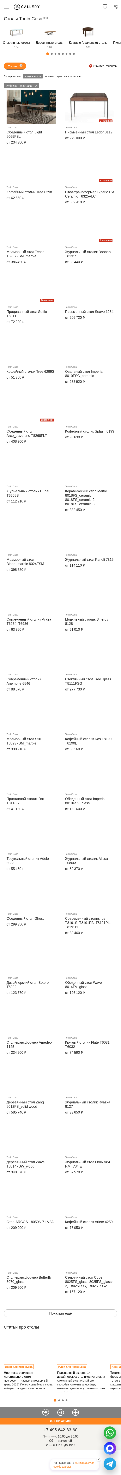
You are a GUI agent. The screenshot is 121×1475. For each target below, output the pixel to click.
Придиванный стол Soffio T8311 (27, 314)
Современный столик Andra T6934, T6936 (29, 621)
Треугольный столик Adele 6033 (28, 861)
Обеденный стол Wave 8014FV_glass (83, 985)
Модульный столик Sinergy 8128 (86, 621)
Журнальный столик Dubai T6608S (28, 493)
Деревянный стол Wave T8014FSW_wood (26, 1164)
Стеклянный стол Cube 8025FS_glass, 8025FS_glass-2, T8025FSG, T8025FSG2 (89, 1282)
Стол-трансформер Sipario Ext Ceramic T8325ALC (89, 194)
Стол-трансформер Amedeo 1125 (29, 1045)
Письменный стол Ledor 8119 (88, 132)
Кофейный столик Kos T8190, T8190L (88, 741)
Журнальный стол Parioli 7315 (89, 560)
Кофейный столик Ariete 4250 (88, 1222)
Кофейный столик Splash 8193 (89, 431)
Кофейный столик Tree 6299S (30, 372)
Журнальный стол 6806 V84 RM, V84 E (87, 1164)
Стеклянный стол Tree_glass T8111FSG (88, 681)
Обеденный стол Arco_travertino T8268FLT (27, 433)
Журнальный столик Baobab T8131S (88, 254)
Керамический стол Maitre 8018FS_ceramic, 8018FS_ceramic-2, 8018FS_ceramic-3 (86, 497)
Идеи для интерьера (19, 1366)
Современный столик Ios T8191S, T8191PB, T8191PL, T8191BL (88, 923)
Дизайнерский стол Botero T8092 (28, 985)
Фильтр (15, 66)
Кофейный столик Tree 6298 (29, 192)
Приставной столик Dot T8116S (25, 801)
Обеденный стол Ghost (25, 918)
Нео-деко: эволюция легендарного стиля (18, 1374)
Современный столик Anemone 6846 (24, 681)
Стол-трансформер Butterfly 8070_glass (29, 1280)
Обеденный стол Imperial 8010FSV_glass (85, 801)
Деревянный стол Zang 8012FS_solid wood (25, 1104)
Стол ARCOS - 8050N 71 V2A (30, 1222)
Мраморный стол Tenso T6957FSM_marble (26, 254)
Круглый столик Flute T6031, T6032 (88, 1045)
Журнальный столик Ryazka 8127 (87, 1104)
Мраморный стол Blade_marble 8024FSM (25, 562)
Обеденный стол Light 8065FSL (24, 134)
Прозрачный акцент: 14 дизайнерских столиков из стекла (81, 1374)
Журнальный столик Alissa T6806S (86, 861)
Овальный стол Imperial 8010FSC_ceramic (84, 374)
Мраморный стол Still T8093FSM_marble (24, 741)
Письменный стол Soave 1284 (89, 312)
